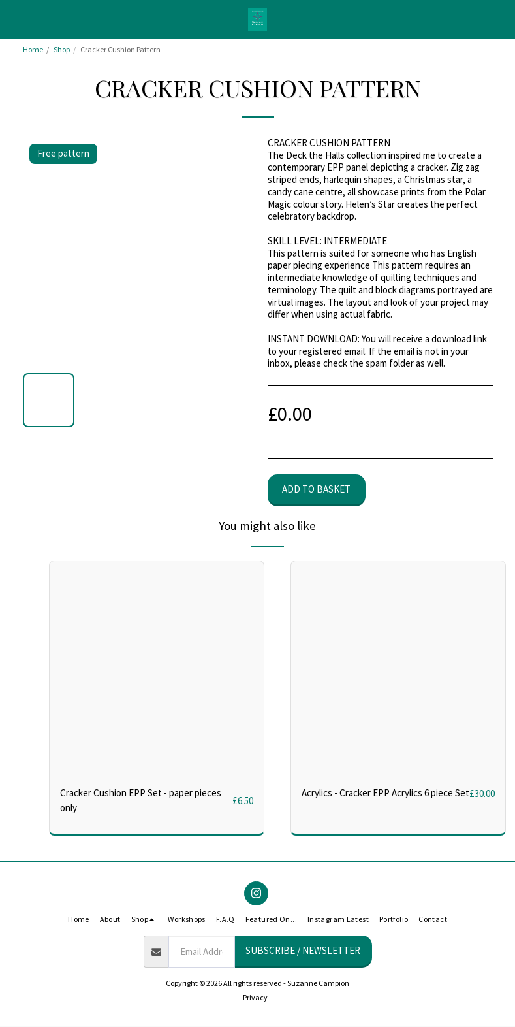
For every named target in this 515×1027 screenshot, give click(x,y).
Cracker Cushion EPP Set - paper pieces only (140, 800)
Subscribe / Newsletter (302, 950)
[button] (14, 18)
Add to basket (316, 489)
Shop (62, 49)
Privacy (255, 997)
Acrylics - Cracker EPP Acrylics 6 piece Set (385, 793)
